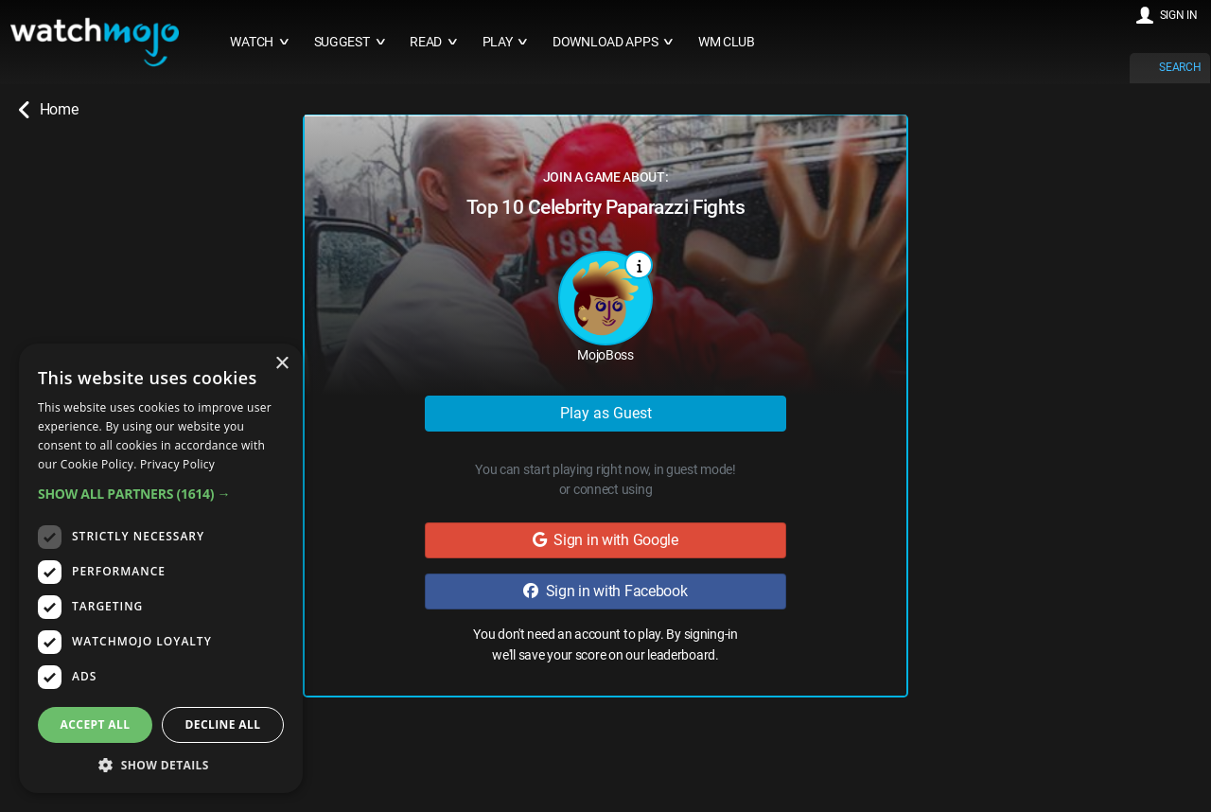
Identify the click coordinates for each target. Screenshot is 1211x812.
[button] (161, 493)
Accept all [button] (96, 724)
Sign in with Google (605, 540)
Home (48, 109)
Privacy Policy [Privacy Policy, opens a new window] (177, 464)
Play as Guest (606, 413)
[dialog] (161, 568)
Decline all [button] (223, 724)
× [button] (281, 364)
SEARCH (1180, 67)
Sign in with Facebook (605, 591)
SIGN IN (1179, 15)
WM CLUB (726, 42)
